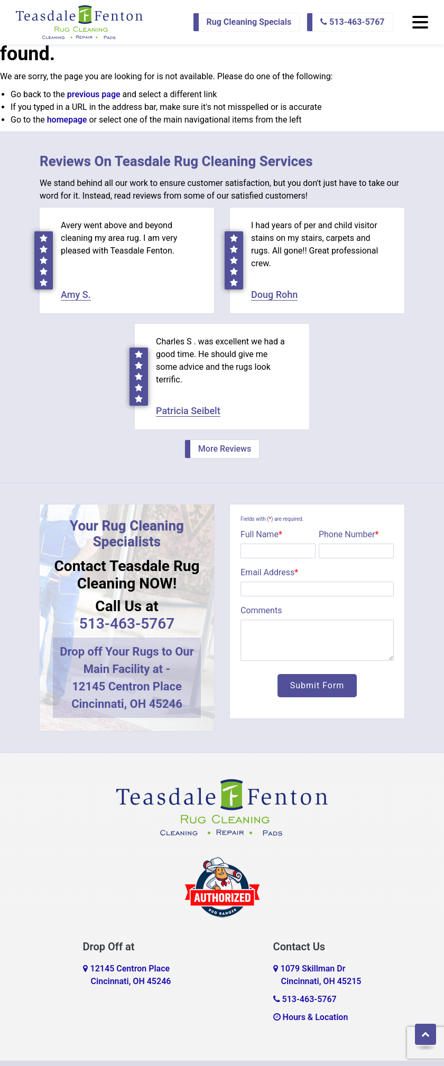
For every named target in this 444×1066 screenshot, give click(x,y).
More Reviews (224, 449)
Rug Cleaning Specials (249, 22)
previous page (94, 94)
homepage (67, 120)
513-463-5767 (352, 22)
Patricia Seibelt (188, 410)
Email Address (269, 572)
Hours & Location (310, 1017)
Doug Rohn (274, 294)
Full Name (261, 534)
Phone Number (348, 534)
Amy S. (76, 294)
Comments (261, 610)
